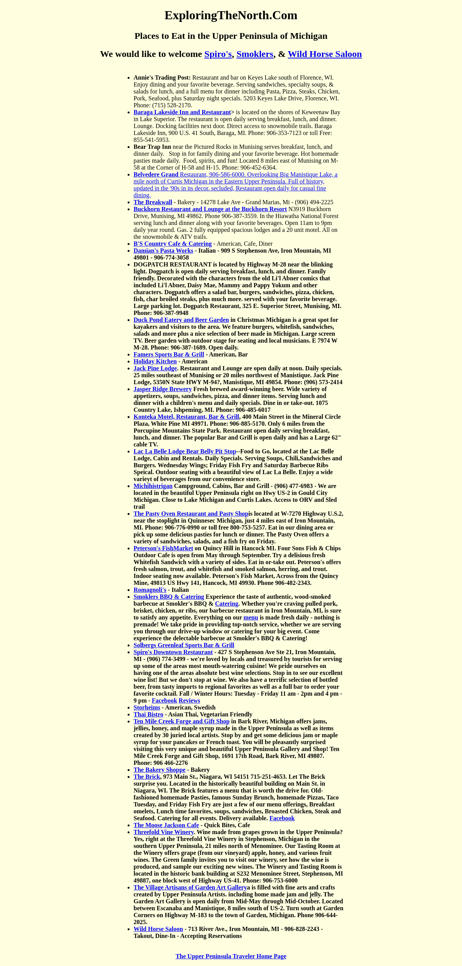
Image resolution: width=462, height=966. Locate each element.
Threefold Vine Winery (164, 832)
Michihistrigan (153, 486)
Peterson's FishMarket (163, 548)
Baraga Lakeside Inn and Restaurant (182, 112)
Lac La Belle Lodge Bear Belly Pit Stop (185, 451)
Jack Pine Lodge (155, 368)
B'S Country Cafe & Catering (173, 243)
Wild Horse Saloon (325, 54)
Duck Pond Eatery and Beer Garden (181, 319)
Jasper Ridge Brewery (163, 389)
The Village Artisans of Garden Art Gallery (190, 887)
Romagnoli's (150, 589)
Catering (226, 603)
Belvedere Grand (156, 174)
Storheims (147, 707)
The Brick (147, 776)
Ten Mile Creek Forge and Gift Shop (182, 721)
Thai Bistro (149, 714)
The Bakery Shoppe (160, 769)
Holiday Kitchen (155, 361)
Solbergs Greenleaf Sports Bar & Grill (184, 645)
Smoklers (254, 54)
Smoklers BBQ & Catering (169, 596)
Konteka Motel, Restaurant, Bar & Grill (186, 416)
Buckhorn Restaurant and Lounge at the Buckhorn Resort (210, 209)
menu (250, 617)
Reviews (189, 700)
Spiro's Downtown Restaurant (173, 652)
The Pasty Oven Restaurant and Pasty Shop (191, 513)
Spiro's (218, 54)
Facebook (164, 700)
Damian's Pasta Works (163, 250)
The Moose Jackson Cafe (166, 825)
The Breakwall (153, 202)
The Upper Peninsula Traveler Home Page (231, 956)
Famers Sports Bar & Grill (169, 354)
